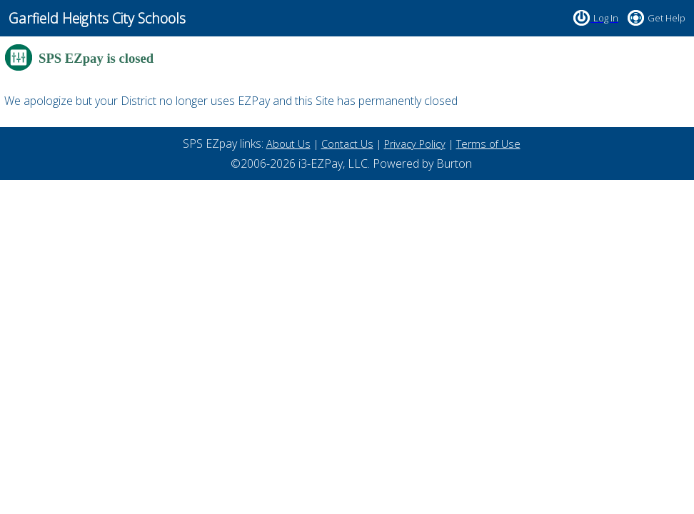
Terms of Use (488, 144)
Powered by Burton (422, 163)
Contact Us (347, 144)
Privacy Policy (415, 144)
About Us (288, 144)
